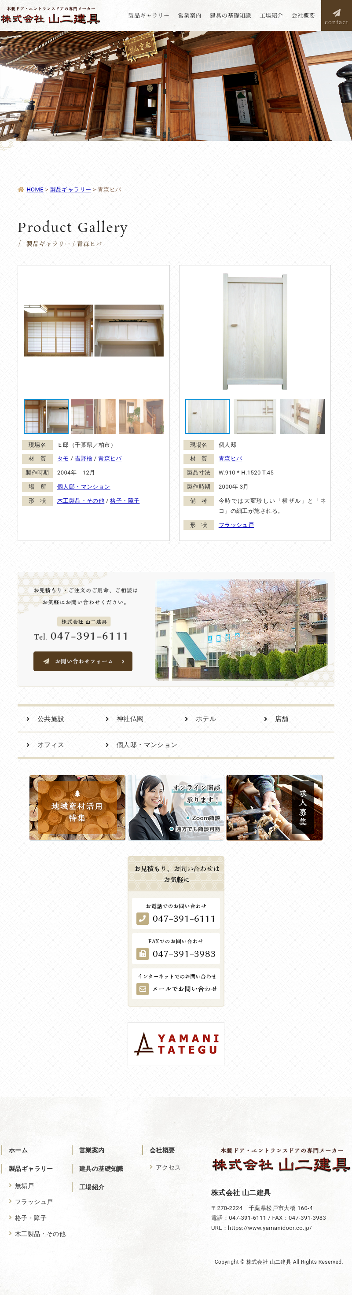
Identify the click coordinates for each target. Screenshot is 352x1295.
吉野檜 (83, 458)
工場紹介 (92, 1187)
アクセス (168, 1167)
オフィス (51, 745)
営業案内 (92, 1150)
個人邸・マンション (83, 486)
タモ (63, 458)
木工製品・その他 (80, 500)
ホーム (18, 1150)
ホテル (206, 719)
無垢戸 (24, 1185)
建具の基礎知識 (101, 1168)
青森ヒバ (110, 458)
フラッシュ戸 (236, 525)
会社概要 (162, 1150)
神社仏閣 (130, 719)
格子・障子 (124, 500)
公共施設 (51, 719)
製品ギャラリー (31, 1168)
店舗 (282, 719)
